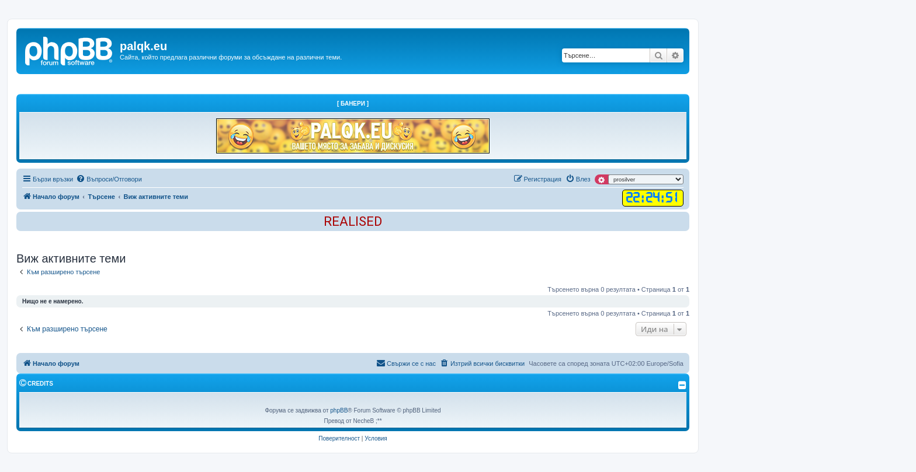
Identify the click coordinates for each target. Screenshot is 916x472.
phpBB (339, 410)
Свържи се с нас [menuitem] (406, 363)
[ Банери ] (353, 103)
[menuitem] (109, 179)
